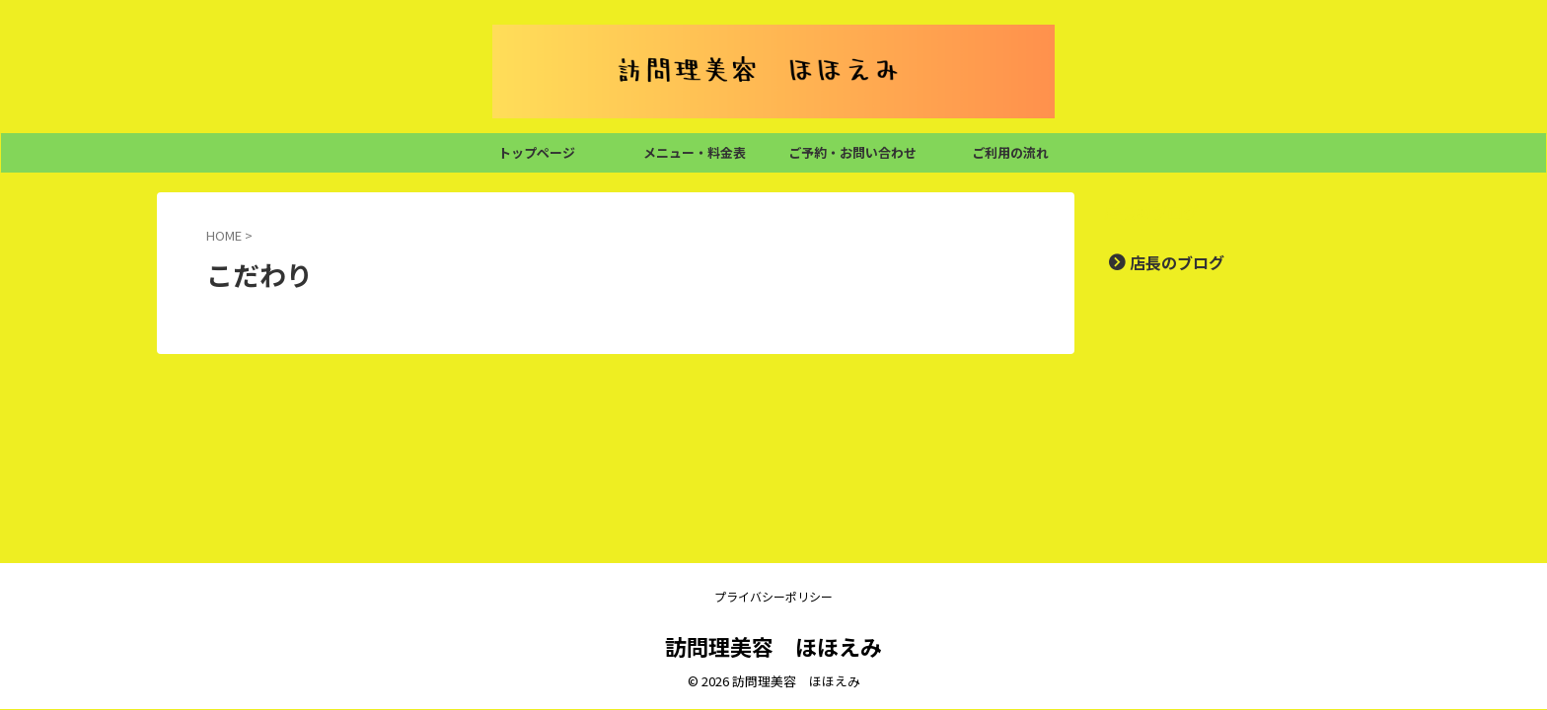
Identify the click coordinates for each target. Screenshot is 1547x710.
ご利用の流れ (1010, 152)
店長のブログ (1165, 261)
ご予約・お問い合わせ (852, 152)
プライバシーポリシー (773, 596)
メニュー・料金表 (694, 152)
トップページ (536, 152)
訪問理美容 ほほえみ (773, 646)
